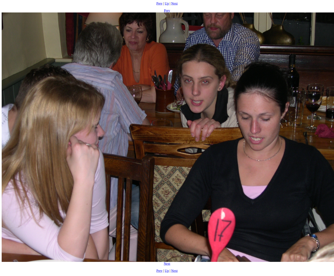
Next (174, 3)
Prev (159, 3)
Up (167, 3)
